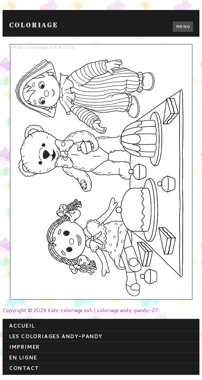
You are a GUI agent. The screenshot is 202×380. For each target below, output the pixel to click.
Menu (183, 26)
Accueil (21, 325)
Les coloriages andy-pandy (55, 336)
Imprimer (24, 346)
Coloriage (33, 25)
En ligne (23, 357)
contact (24, 368)
